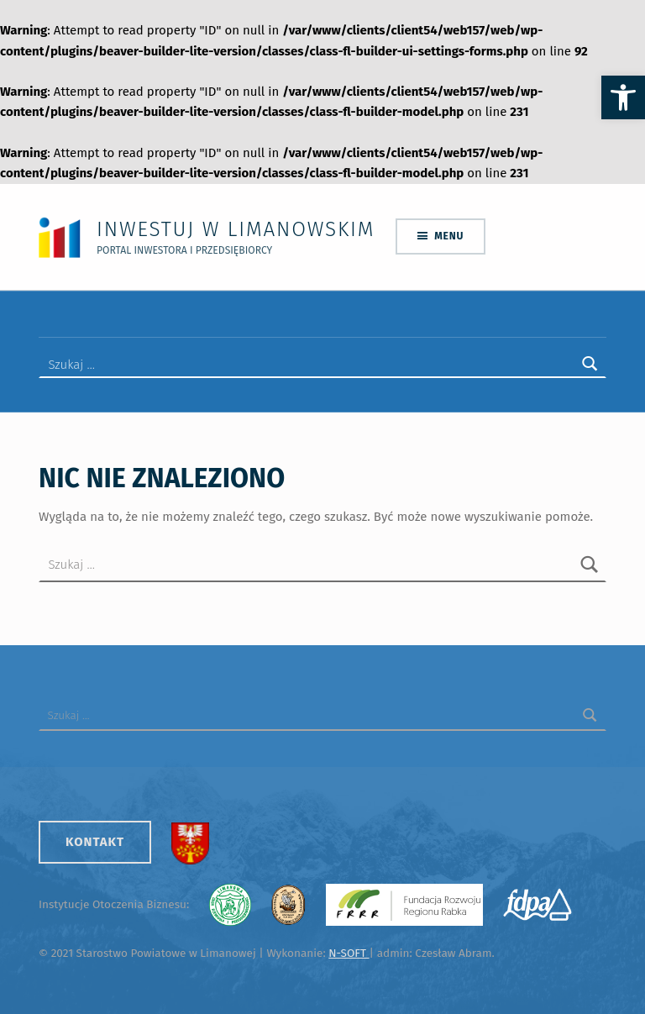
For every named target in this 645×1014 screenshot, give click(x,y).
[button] (623, 97)
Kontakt (95, 841)
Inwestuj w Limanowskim (236, 229)
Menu (449, 236)
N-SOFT (348, 953)
